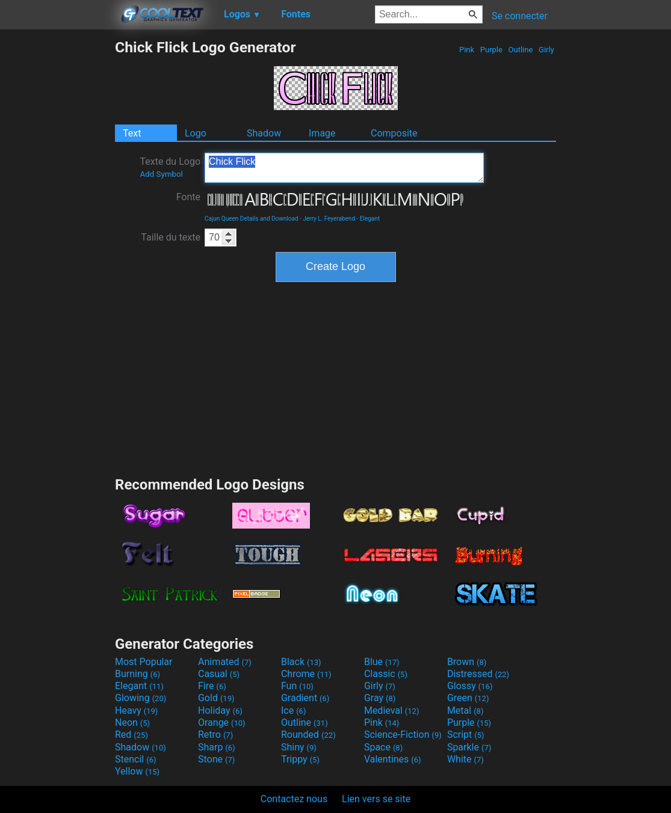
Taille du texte (170, 237)
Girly (546, 49)
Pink (467, 49)
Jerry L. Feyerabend (329, 218)
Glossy (470, 686)
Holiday (220, 710)
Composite (394, 133)
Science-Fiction (403, 734)
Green (468, 698)
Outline (520, 49)
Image (322, 133)
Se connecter (520, 16)
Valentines (392, 759)
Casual (219, 674)
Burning (137, 674)
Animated (225, 661)
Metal (465, 710)
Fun (297, 686)
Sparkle (469, 747)
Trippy (300, 759)
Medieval (391, 710)
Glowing (140, 698)
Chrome (306, 674)
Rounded (308, 734)
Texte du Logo (170, 167)
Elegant (370, 218)
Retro (215, 734)
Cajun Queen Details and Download (251, 218)
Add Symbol (161, 174)
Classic (385, 674)
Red (131, 734)
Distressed (478, 674)
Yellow (137, 771)
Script (465, 734)
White (465, 759)
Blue (382, 661)
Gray (379, 698)
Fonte (188, 197)
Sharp (216, 747)
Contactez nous (294, 799)
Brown (466, 661)
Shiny (299, 747)
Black (301, 661)
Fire (212, 686)
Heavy (136, 710)
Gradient (305, 698)
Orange (222, 722)
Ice (293, 710)
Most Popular (144, 661)
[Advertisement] (57, 218)
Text (132, 133)
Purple (491, 49)
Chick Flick (344, 168)
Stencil (135, 759)
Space (383, 747)
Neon (132, 722)
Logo (195, 133)
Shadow (264, 133)
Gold (216, 698)
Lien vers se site (376, 799)
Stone (216, 759)
